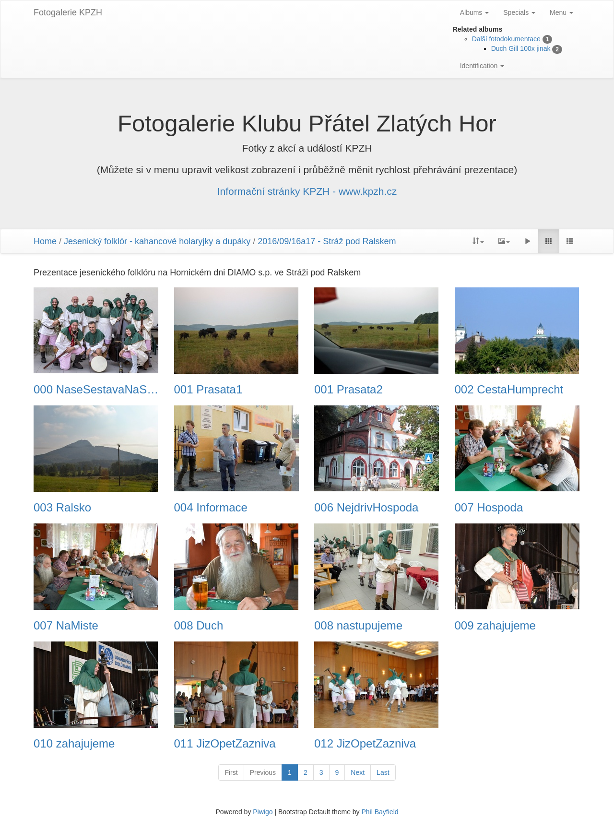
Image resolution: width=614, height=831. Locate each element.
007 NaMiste (66, 625)
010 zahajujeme (74, 743)
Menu (561, 12)
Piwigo (262, 812)
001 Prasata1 (208, 389)
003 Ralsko (62, 507)
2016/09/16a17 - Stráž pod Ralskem (327, 241)
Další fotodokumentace (506, 39)
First (230, 772)
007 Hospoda (489, 507)
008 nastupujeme (358, 625)
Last (383, 772)
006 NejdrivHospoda (366, 507)
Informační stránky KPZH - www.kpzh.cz (307, 191)
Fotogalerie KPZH (68, 12)
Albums (474, 12)
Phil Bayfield (379, 812)
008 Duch (199, 625)
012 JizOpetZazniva (365, 743)
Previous (263, 772)
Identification (482, 66)
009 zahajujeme (495, 625)
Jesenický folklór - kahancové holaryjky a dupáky (157, 241)
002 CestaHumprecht (509, 389)
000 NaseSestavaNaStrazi (97, 389)
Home (45, 241)
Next (358, 772)
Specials (519, 12)
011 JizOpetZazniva (225, 743)
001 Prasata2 (348, 389)
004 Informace (211, 507)
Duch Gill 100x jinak (521, 48)
